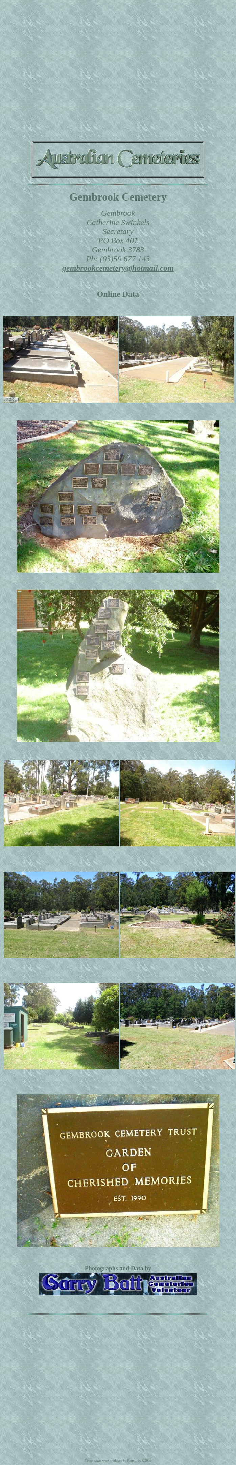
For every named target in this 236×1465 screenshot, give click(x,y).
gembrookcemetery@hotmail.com (118, 268)
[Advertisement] (66, 69)
